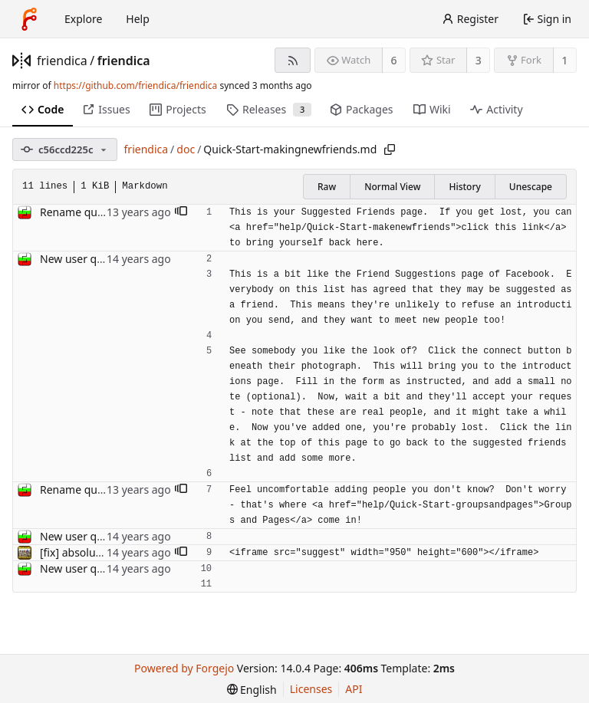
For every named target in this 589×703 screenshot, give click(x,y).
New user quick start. (93, 258)
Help (138, 18)
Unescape (530, 186)
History (464, 186)
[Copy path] (389, 149)
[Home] (29, 19)
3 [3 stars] (478, 60)
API (353, 689)
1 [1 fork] (564, 60)
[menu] (252, 689)
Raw (327, 186)
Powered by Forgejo (184, 668)
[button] (181, 212)
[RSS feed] (293, 60)
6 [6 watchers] (394, 60)
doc (185, 149)
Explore (83, 18)
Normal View (392, 186)
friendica (62, 60)
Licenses (311, 689)
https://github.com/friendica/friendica (135, 85)
